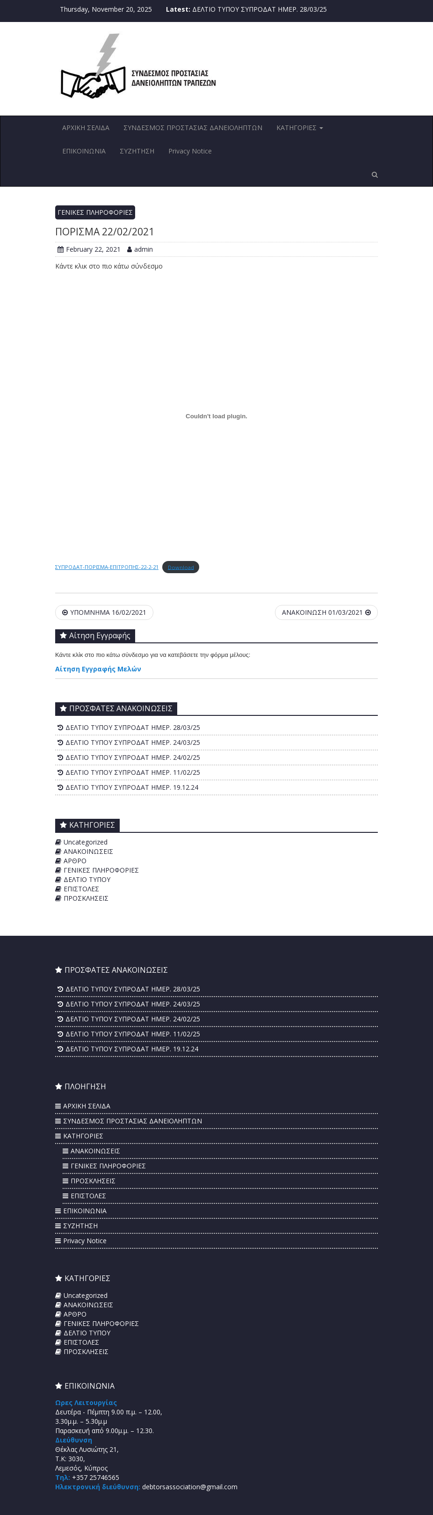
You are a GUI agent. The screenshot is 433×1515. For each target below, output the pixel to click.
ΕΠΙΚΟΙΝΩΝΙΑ (84, 150)
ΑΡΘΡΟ (75, 860)
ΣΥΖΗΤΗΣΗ (137, 150)
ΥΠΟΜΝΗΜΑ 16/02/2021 (104, 612)
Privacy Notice (190, 150)
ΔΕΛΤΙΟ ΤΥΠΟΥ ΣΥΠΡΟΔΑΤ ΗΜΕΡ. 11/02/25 (132, 772)
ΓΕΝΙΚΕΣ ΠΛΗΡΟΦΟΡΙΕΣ (95, 212)
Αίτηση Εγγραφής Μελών (98, 668)
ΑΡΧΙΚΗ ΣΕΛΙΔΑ (85, 127)
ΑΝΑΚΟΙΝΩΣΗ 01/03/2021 (326, 612)
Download (181, 566)
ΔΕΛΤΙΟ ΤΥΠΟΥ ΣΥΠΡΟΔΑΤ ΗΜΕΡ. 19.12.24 (131, 787)
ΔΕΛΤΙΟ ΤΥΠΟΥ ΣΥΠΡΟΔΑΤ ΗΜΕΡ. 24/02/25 (132, 757)
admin (140, 249)
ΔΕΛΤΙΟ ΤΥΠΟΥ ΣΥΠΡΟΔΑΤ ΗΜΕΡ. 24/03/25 (132, 742)
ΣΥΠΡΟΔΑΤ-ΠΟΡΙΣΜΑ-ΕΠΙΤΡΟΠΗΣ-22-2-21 (107, 566)
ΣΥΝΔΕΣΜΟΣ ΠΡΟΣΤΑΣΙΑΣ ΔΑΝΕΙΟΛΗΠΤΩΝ (192, 127)
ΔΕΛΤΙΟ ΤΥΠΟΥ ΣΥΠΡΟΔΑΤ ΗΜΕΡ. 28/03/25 (259, 9)
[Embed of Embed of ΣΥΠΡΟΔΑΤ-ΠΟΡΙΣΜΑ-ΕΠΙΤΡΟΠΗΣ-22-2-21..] (216, 416)
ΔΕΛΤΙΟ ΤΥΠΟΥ (87, 879)
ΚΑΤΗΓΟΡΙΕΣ (299, 127)
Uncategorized (86, 842)
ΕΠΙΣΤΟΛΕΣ (81, 888)
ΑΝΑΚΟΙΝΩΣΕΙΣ (88, 851)
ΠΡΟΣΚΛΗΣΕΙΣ (86, 898)
